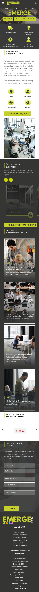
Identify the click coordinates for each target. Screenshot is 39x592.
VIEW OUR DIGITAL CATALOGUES (24, 19)
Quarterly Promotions (20, 583)
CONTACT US (8, 19)
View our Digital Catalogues (20, 550)
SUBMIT (11, 508)
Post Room (19, 577)
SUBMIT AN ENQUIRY (17, 114)
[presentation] (19, 500)
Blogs (20, 585)
